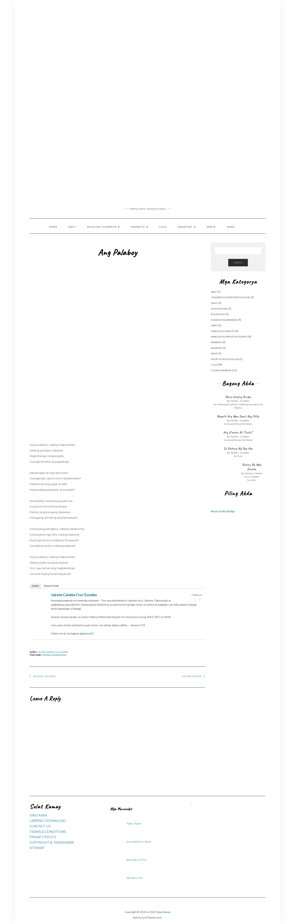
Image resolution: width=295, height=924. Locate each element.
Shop (231, 227)
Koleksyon (218, 314)
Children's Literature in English (230, 297)
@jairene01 (87, 633)
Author (35, 585)
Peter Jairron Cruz (134, 877)
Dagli (214, 303)
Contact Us (40, 826)
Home (53, 227)
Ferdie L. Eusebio (133, 823)
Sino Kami (38, 815)
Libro (214, 325)
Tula (163, 227)
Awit (72, 227)
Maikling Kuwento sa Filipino (229, 336)
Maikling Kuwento (103, 227)
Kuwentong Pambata (224, 319)
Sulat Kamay (164, 912)
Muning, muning (44, 676)
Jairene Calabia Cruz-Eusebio (74, 595)
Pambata (139, 227)
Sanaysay (186, 227)
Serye (211, 227)
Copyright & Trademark (52, 842)
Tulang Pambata (59, 655)
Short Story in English (225, 359)
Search (238, 262)
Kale (135, 917)
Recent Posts (51, 585)
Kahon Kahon (192, 676)
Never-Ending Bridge (223, 511)
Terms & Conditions (48, 832)
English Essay (219, 308)
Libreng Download (48, 821)
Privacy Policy (43, 837)
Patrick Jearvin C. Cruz (136, 859)
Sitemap (37, 848)
